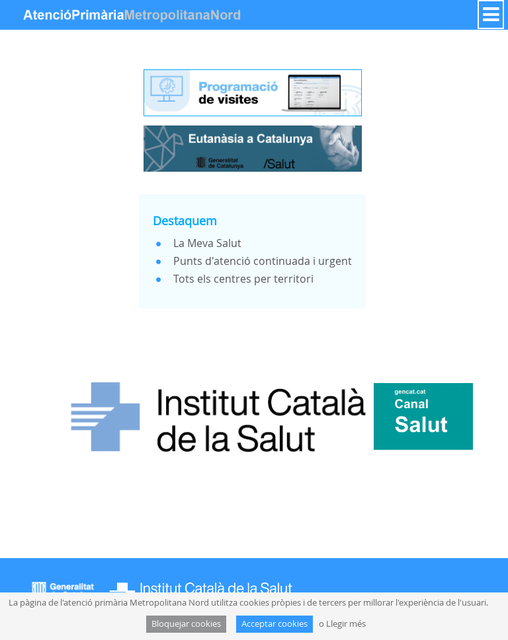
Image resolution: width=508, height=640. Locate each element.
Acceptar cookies (274, 623)
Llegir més (346, 623)
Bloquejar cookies (186, 623)
